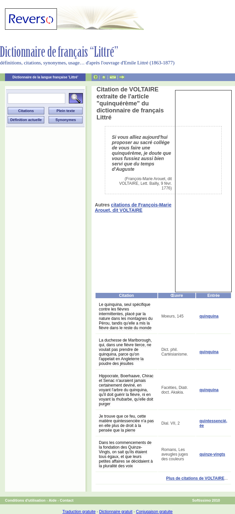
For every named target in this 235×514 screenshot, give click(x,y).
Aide (53, 500)
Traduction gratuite (79, 511)
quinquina (208, 316)
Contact (67, 500)
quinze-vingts (212, 454)
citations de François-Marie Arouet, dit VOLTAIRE (133, 207)
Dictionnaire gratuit (115, 511)
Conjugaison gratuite (154, 511)
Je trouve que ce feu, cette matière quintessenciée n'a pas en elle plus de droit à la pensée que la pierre (126, 423)
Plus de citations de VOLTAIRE (195, 478)
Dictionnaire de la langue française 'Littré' (45, 77)
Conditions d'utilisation (25, 500)
